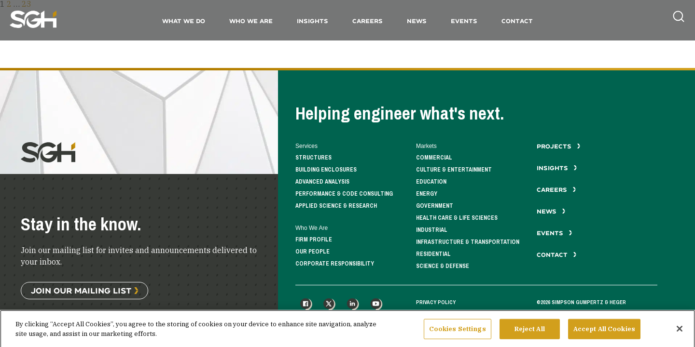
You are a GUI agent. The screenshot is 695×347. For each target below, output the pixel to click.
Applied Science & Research (336, 206)
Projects (559, 146)
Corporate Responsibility (334, 264)
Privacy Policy (436, 302)
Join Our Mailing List (81, 290)
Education (431, 182)
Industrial (431, 230)
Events (464, 21)
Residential (433, 254)
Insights (312, 21)
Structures (313, 158)
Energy (426, 194)
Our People (312, 252)
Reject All (529, 335)
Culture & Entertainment (454, 170)
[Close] (679, 334)
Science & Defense (442, 266)
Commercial (434, 158)
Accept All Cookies (604, 335)
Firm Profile (313, 240)
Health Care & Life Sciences (457, 218)
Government (434, 206)
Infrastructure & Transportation (467, 242)
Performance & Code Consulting (344, 194)
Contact (517, 21)
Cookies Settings (457, 335)
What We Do (183, 21)
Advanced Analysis (322, 182)
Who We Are (251, 21)
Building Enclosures (326, 170)
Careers (367, 21)
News (417, 21)
